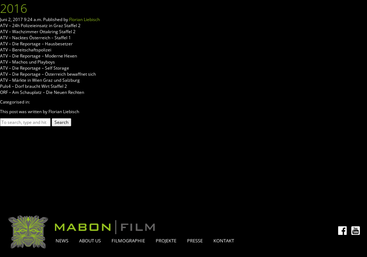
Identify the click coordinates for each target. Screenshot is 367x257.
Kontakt (223, 240)
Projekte (166, 240)
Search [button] (61, 122)
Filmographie (128, 240)
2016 (13, 8)
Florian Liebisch (84, 19)
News (62, 240)
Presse (195, 240)
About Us (90, 240)
